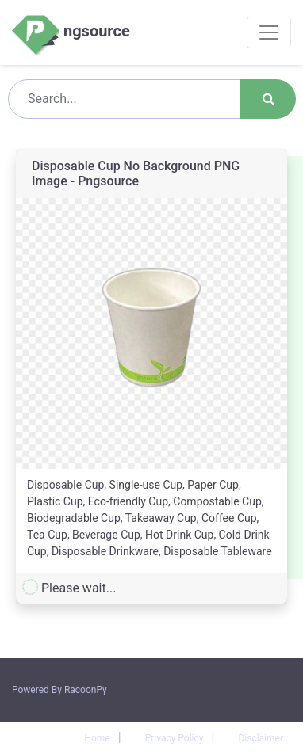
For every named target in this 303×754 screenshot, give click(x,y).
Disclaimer (260, 738)
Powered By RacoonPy (59, 689)
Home (96, 738)
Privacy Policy (174, 738)
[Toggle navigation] (269, 32)
